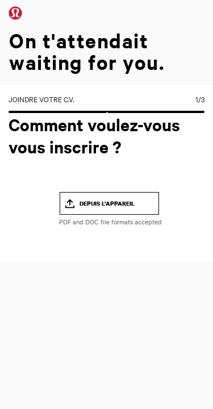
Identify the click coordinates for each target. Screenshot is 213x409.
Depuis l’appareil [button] (107, 203)
